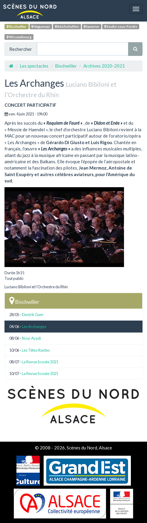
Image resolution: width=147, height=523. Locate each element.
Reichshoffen (67, 26)
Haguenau (40, 26)
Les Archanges (34, 326)
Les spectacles (34, 65)
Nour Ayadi (31, 338)
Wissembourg (19, 37)
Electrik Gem (32, 314)
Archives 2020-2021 (104, 65)
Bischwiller (17, 26)
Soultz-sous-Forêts (120, 26)
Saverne (91, 26)
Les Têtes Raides (36, 350)
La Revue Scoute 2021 (40, 361)
